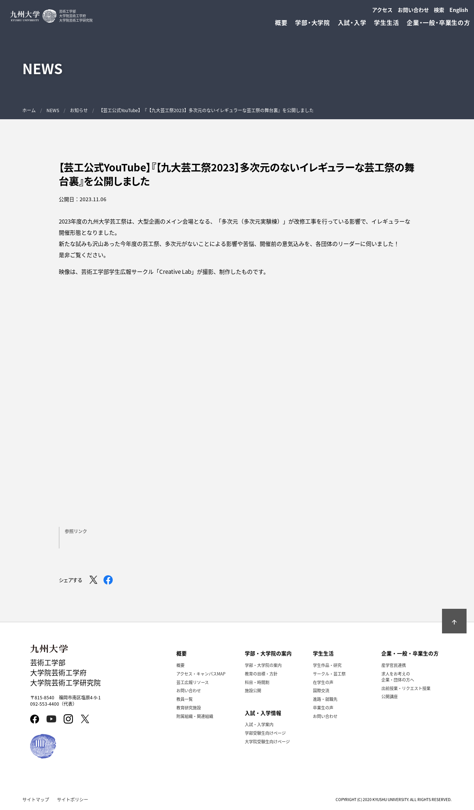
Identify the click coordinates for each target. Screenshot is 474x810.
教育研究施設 (188, 708)
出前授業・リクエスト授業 (405, 688)
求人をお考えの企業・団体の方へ (397, 677)
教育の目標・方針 (261, 674)
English (458, 9)
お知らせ (79, 110)
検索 (439, 9)
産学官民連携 (393, 665)
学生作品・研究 (327, 665)
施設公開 (253, 690)
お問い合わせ (413, 9)
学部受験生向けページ (265, 733)
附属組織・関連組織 (194, 716)
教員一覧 (184, 699)
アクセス (382, 9)
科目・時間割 (257, 682)
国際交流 (321, 690)
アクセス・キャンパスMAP (200, 674)
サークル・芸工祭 (329, 674)
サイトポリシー (72, 799)
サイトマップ (35, 799)
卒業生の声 (323, 708)
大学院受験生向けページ (267, 741)
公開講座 (389, 696)
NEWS (53, 110)
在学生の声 (323, 682)
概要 (180, 665)
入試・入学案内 (259, 724)
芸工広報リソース (192, 682)
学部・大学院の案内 (263, 665)
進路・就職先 (325, 699)
